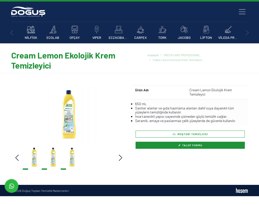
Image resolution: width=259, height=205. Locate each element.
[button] (113, 114)
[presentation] (11, 32)
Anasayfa (153, 55)
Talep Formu (190, 145)
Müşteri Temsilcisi (190, 134)
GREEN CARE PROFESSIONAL (182, 55)
